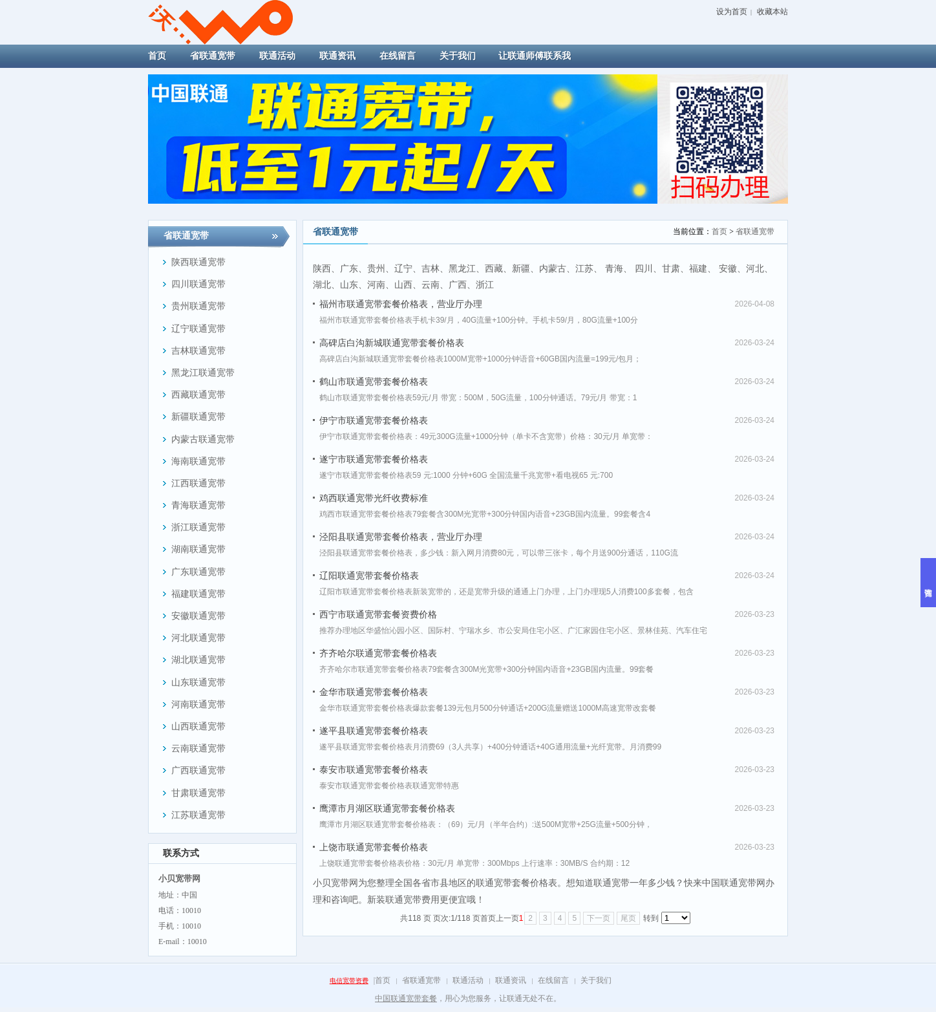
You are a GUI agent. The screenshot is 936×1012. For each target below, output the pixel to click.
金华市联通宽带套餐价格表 (373, 692)
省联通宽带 (755, 231)
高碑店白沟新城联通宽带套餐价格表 (391, 343)
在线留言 (553, 980)
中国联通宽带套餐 (406, 998)
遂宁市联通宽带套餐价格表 (373, 459)
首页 (719, 231)
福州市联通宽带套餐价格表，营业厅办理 (400, 304)
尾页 (628, 918)
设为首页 (731, 11)
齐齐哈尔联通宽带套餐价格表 (378, 653)
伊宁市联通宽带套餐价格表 (373, 420)
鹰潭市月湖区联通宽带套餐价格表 (387, 808)
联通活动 (468, 980)
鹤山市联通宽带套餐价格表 (373, 381)
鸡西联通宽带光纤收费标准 (373, 498)
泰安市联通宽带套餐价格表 (373, 769)
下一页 (598, 918)
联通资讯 (510, 980)
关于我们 (596, 980)
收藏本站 (772, 11)
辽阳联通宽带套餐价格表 (369, 575)
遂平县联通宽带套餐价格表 (373, 731)
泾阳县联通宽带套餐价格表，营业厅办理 (400, 537)
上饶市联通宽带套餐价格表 (373, 847)
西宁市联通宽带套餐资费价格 (378, 614)
